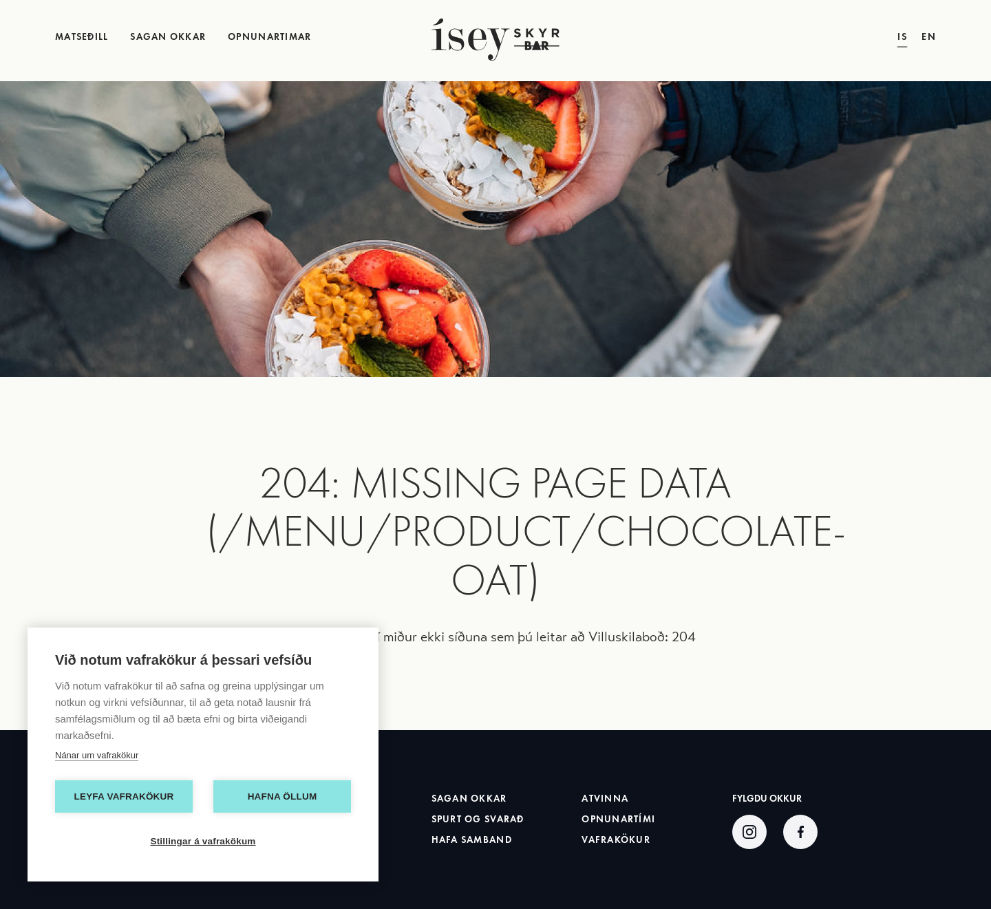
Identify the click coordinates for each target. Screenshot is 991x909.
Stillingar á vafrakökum (202, 841)
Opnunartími (618, 819)
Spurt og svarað (477, 819)
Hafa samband (471, 840)
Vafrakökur (616, 840)
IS (902, 37)
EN (928, 37)
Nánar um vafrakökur (96, 755)
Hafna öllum (282, 796)
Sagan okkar (469, 798)
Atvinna (605, 798)
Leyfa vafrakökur (124, 796)
